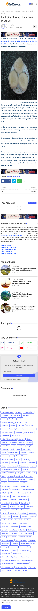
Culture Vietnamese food (9, 439)
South (10, 520)
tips (21, 533)
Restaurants (32, 513)
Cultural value (16, 436)
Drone (18, 449)
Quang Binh (29, 506)
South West (18, 520)
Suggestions (14, 527)
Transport (32, 540)
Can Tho (13, 425)
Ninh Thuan (5, 496)
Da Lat (29, 439)
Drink (12, 449)
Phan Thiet (14, 503)
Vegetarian (5, 550)
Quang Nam (5, 510)
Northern (4, 500)
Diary (13, 446)
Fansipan (23, 452)
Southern (27, 520)
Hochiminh (26, 469)
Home (2, 11)
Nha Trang (21, 493)
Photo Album (24, 503)
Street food (5, 527)
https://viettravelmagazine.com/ (12, 236)
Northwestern (23, 500)
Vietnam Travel (6, 246)
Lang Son (30, 479)
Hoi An (4, 473)
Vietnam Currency (24, 550)
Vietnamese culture (7, 567)
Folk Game (5, 456)
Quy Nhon (23, 513)
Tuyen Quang (13, 547)
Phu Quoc (4, 506)
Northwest (13, 500)
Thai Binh (22, 530)
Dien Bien (21, 446)
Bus (26, 422)
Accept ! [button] (6, 607)
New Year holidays (28, 489)
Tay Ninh (4, 530)
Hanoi (3, 466)
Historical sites (23, 466)
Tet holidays (13, 530)
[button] (31, 4)
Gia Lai (18, 459)
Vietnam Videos (25, 557)
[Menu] (2, 4)
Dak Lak (21, 442)
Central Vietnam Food (28, 429)
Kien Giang (29, 476)
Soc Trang (33, 516)
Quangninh (13, 513)
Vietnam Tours (16, 553)
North (13, 496)
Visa (3, 570)
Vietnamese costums (8, 564)
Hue (34, 473)
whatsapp (29, 343)
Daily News (13, 442)
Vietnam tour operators (9, 248)
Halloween (23, 463)
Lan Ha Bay (21, 479)
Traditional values (21, 540)
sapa (9, 516)
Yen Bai (24, 570)
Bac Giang (26, 415)
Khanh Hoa (19, 476)
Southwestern (24, 523)
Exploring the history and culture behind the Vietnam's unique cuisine (24, 308)
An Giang (18, 412)
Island (3, 476)
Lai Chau (4, 479)
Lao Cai (9, 176)
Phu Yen (20, 506)
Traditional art (12, 537)
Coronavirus (5, 436)
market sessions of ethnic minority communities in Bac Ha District (19, 41)
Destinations (5, 446)
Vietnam (13, 550)
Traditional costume (25, 537)
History (33, 466)
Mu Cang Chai (25, 486)
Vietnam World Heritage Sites (10, 560)
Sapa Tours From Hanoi (8, 250)
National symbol (15, 489)
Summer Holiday (26, 527)
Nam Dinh (5, 489)
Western (17, 570)
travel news (15, 543)
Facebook (7, 181)
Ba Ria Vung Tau (15, 415)
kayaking (10, 476)
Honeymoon (20, 473)
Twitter (14, 181)
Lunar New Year (13, 483)
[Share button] (24, 181)
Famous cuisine (13, 452)
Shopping (16, 516)
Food (12, 456)
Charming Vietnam (7, 432)
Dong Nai (29, 446)
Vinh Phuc (32, 567)
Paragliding (5, 503)
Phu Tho (12, 506)
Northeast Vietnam (23, 496)
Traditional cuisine (7, 540)
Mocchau (15, 486)
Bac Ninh (12, 419)
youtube (30, 348)
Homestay (11, 473)
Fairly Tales (26, 449)
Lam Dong (13, 479)
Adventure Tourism (7, 412)
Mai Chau (24, 483)
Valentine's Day (24, 547)
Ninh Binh (30, 493)
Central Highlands (14, 429)
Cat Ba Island (30, 425)
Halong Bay (32, 463)
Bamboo (20, 419)
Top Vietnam (28, 533)
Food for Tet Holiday (7, 459)
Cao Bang (21, 425)
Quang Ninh (25, 510)
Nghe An (4, 493)
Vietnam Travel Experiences (10, 557)
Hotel (28, 473)
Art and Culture (28, 412)
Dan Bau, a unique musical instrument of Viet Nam (21, 282)
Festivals (31, 452)
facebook (11, 343)
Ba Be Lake (5, 415)
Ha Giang (26, 459)
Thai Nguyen (32, 530)
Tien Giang (14, 533)
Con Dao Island (28, 432)
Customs (21, 439)
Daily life (4, 442)
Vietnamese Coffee (27, 560)
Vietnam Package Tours (9, 254)
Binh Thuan (18, 422)
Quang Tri (4, 513)
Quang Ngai (15, 510)
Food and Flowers (21, 456)
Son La (4, 520)
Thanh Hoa (5, 533)
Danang (29, 442)
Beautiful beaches (7, 422)
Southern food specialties (9, 523)
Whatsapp (19, 181)
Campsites (5, 425)
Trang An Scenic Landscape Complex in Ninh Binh (22, 295)
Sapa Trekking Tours (7, 251)
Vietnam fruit (6, 553)
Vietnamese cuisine (23, 564)
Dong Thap (5, 449)
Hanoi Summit (12, 466)
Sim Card (24, 516)
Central (4, 429)
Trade (3, 537)
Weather (9, 570)
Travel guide (9, 11)
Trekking (4, 547)
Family (4, 452)
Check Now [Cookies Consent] (5, 603)
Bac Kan (4, 419)
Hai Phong (14, 463)
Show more (32, 203)
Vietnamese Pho (21, 567)
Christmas (19, 432)
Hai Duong (5, 463)
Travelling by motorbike (28, 543)
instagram (10, 348)
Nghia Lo (12, 493)
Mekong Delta (6, 486)
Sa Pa (3, 516)
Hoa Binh (17, 469)
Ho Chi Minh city (7, 469)
